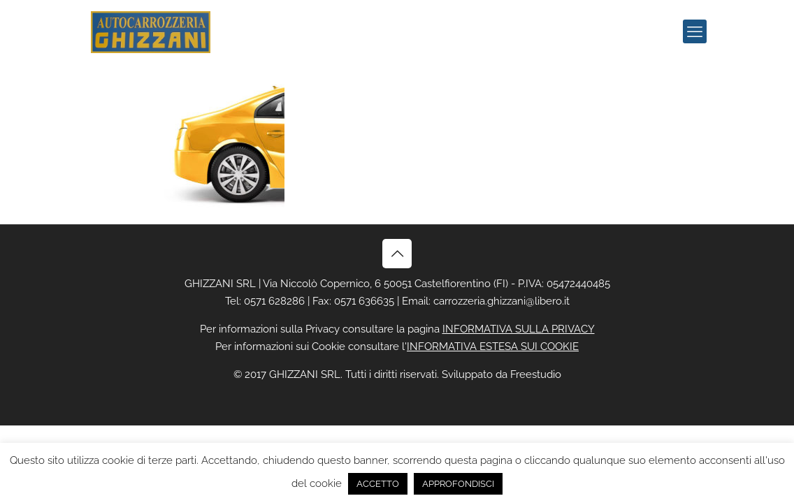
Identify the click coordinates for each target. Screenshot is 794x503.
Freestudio (535, 374)
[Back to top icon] (397, 253)
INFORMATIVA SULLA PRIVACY (518, 329)
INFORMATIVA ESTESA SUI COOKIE (493, 346)
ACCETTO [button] (377, 484)
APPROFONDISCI (458, 484)
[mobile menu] (695, 31)
